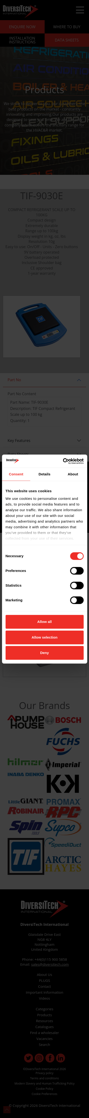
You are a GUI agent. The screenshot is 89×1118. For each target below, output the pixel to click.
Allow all (44, 622)
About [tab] (73, 474)
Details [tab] (45, 474)
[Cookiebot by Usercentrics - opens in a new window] (63, 461)
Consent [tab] (16, 474)
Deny (44, 653)
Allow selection (44, 637)
